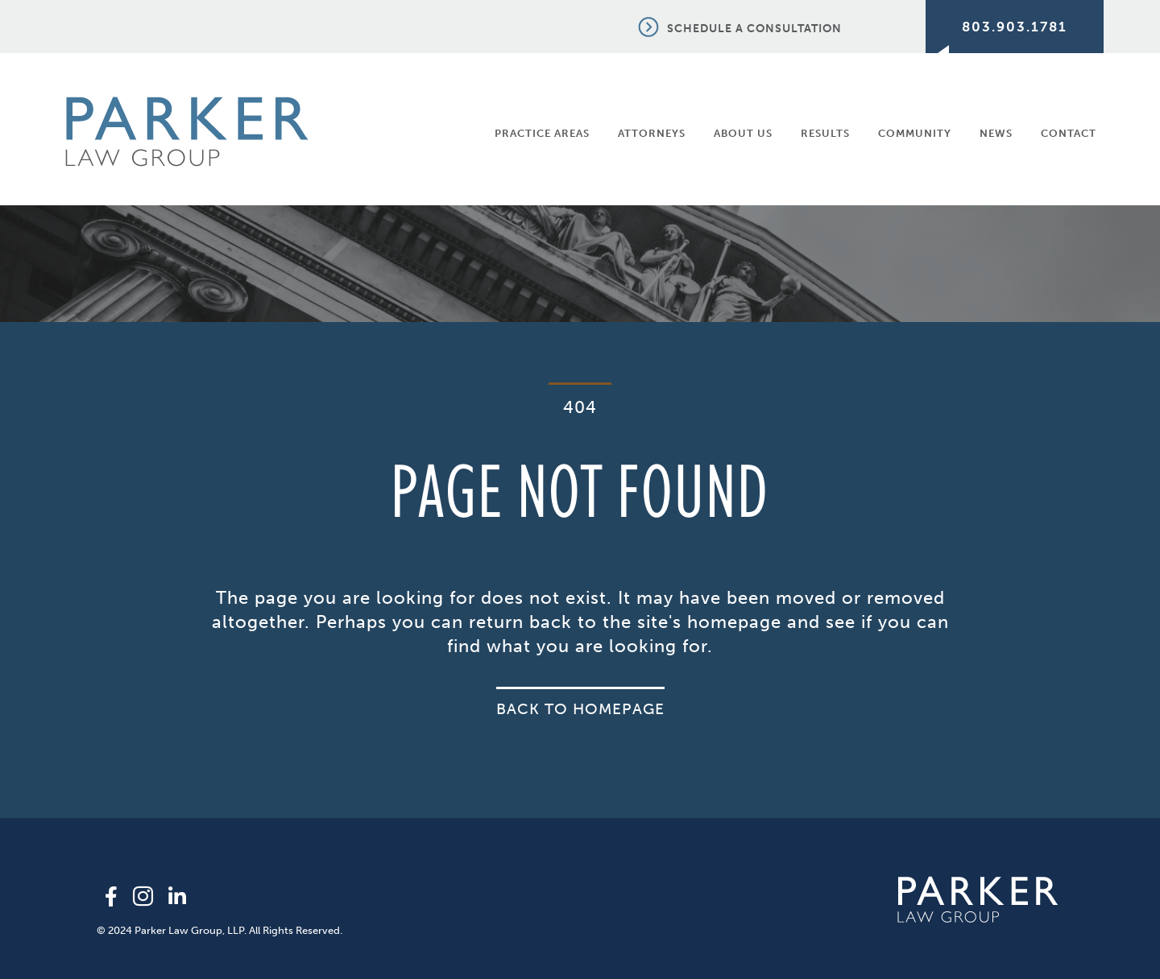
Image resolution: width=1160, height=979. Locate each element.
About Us (743, 133)
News (996, 133)
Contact (1068, 133)
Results (825, 133)
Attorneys (652, 133)
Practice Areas (542, 133)
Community (914, 133)
